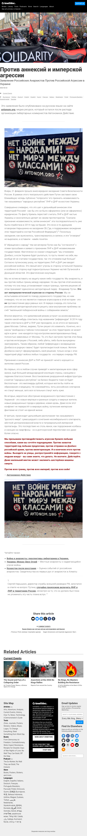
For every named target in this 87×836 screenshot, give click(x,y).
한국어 (19, 805)
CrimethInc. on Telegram (77, 740)
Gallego (10, 819)
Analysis (20, 709)
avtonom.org (8, 109)
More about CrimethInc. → (44, 738)
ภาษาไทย (7, 814)
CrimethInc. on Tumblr (68, 740)
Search (36, 6)
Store (30, 6)
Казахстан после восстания (21, 568)
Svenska (13, 99)
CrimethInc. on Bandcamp (72, 740)
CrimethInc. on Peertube (68, 745)
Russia (24, 629)
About (51, 6)
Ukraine (29, 629)
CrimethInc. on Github (63, 740)
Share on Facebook (49, 619)
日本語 (12, 792)
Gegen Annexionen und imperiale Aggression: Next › (59, 632)
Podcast (7, 759)
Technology (20, 715)
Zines (6, 723)
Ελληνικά (20, 789)
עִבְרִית (19, 811)
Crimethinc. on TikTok (63, 745)
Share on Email (33, 619)
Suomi (39, 97)
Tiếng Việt (13, 816)
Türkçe (6, 800)
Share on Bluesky (37, 619)
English (26, 97)
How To (7, 715)
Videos (13, 726)
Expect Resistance (16, 745)
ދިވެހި (5, 819)
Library (10, 6)
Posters (20, 723)
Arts (5, 709)
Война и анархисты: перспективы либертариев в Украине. (38, 558)
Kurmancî (18, 819)
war (33, 629)
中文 (5, 794)
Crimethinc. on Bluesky (77, 736)
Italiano (51, 97)
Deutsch (20, 97)
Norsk (6, 822)
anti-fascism (61, 629)
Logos (6, 729)
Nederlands (59, 97)
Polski (66, 97)
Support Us (80, 3)
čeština (13, 97)
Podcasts (23, 6)
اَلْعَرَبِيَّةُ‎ (13, 808)
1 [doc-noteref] (58, 231)
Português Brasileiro (76, 97)
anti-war (43, 629)
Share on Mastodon (41, 619)
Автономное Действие (19, 475)
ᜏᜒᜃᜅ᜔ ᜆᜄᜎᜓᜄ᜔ (15, 822)
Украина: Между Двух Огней (22, 561)
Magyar (13, 797)
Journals (12, 723)
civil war (37, 629)
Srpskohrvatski (4, 99)
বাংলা (19, 808)
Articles (7, 707)
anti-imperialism (51, 629)
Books (4, 6)
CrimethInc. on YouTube (72, 745)
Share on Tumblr (53, 619)
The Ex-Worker (9, 761)
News (13, 715)
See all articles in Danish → (12, 9)
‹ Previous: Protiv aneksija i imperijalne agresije (26, 632)
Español (33, 97)
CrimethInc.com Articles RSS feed (63, 749)
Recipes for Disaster (12, 748)
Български (6, 97)
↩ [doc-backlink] (47, 594)
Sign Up (79, 722)
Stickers (7, 726)
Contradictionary (18, 742)
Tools (16, 6)
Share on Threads (45, 619)
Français (45, 97)
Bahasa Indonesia (15, 794)
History (19, 712)
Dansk (13, 811)
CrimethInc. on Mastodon (63, 736)
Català (20, 816)
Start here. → (48, 750)
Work (6, 745)
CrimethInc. (8, 3)
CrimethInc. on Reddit (77, 745)
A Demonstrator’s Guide (13, 718)
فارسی (12, 800)
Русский (7, 789)
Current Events (7, 93)
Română (7, 808)
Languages (44, 6)
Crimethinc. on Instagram (72, 736)
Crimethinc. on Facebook (68, 736)
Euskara (20, 797)
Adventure (12, 709)
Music (19, 726)
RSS (11, 707)
